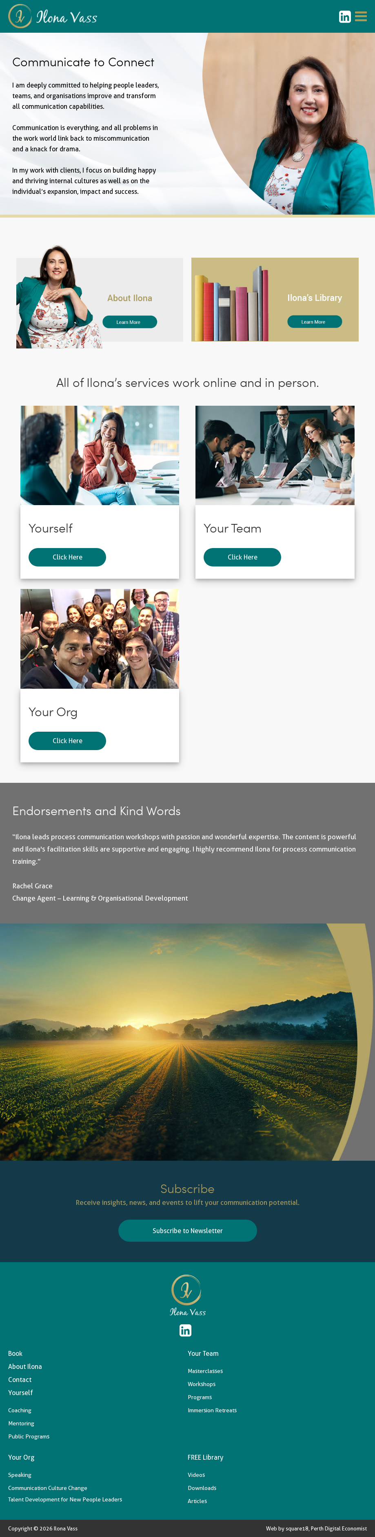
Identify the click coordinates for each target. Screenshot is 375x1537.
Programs (200, 1397)
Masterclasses (205, 1371)
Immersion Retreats (212, 1410)
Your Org (21, 1457)
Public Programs (28, 1436)
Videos (196, 1475)
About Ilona (25, 1367)
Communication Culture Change (47, 1488)
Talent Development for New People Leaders (65, 1499)
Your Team (203, 1353)
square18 (297, 1528)
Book (15, 1353)
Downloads (202, 1488)
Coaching (19, 1410)
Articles (197, 1501)
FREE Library (205, 1457)
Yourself (20, 1393)
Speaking (19, 1475)
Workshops (201, 1384)
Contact (19, 1380)
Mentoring (21, 1423)
